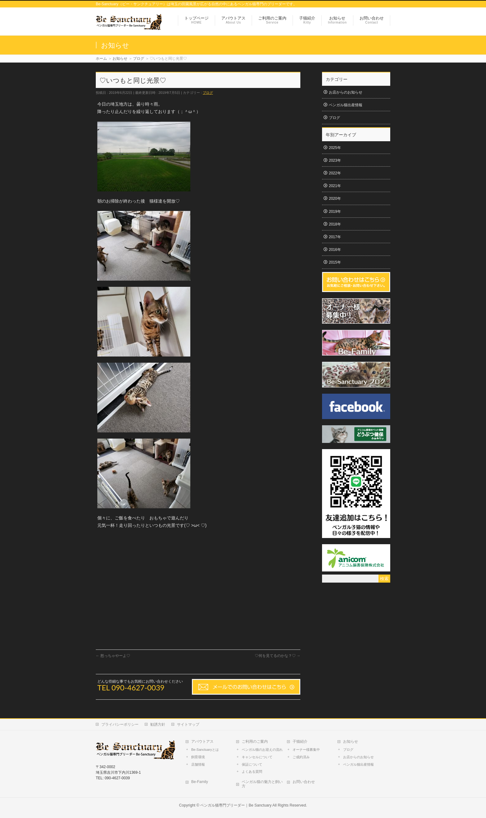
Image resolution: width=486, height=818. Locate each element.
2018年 (335, 224)
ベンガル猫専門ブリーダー (222, 805)
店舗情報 (198, 764)
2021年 (335, 186)
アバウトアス (202, 741)
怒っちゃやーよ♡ (113, 656)
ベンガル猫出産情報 (345, 105)
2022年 (335, 173)
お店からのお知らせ (345, 92)
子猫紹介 (300, 741)
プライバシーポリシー (120, 724)
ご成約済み (301, 757)
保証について (252, 764)
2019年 (335, 211)
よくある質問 (252, 771)
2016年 (335, 249)
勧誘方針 (157, 724)
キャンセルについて (257, 757)
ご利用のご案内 (255, 741)
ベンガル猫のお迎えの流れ (262, 749)
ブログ (208, 92)
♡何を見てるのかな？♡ (277, 656)
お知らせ (350, 741)
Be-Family (199, 782)
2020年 (335, 198)
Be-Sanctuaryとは (205, 749)
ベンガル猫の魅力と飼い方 (262, 784)
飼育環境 (198, 757)
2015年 (335, 262)
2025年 (335, 148)
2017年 (335, 237)
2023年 (335, 160)
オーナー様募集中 (306, 749)
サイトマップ (188, 724)
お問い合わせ (304, 782)
